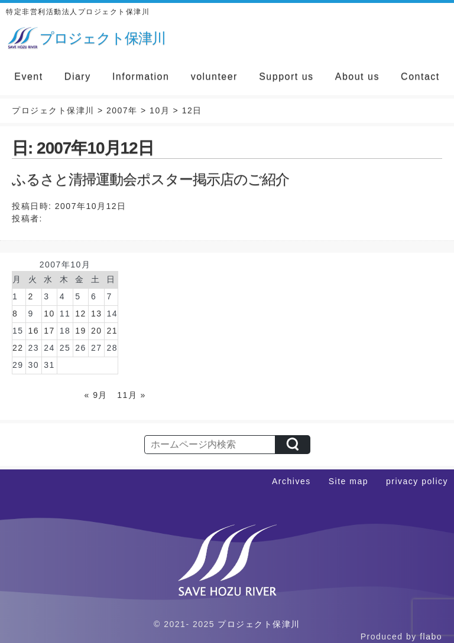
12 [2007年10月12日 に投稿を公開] (80, 313)
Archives (291, 481)
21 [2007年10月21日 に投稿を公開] (112, 330)
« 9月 (96, 395)
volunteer (214, 76)
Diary (77, 76)
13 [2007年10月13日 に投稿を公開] (96, 313)
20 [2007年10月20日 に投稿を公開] (96, 330)
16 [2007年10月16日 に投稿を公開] (34, 330)
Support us (286, 76)
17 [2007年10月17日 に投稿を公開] (49, 330)
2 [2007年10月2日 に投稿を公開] (31, 296)
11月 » (131, 395)
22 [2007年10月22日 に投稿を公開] (18, 347)
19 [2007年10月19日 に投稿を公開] (80, 330)
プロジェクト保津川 (259, 624)
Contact (420, 76)
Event (28, 76)
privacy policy (417, 481)
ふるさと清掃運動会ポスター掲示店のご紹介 (150, 179)
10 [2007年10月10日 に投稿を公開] (49, 313)
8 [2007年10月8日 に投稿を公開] (15, 313)
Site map (348, 481)
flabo (431, 636)
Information (141, 76)
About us (357, 76)
